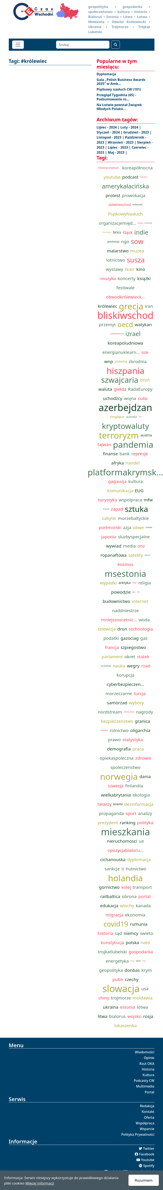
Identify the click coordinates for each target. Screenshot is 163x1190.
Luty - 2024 (129, 127)
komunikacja (120, 490)
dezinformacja (138, 804)
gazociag (130, 638)
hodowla (104, 730)
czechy (132, 979)
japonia (108, 537)
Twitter (148, 1148)
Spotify (148, 1165)
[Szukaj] (82, 45)
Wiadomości (144, 1052)
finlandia (134, 786)
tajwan (104, 444)
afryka (117, 463)
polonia (121, 361)
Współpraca (145, 1123)
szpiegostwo (133, 647)
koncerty (127, 278)
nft (140, 416)
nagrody (144, 712)
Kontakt (148, 1111)
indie (141, 232)
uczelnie (106, 666)
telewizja (107, 629)
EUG (139, 490)
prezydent (108, 822)
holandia (125, 877)
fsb (138, 592)
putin (117, 979)
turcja (139, 693)
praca (138, 749)
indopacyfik (137, 204)
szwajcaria (119, 379)
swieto (146, 933)
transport (142, 887)
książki (144, 278)
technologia (141, 629)
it (122, 869)
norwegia (119, 776)
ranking (127, 822)
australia (131, 417)
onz (141, 546)
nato (145, 942)
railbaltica (110, 896)
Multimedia (145, 1086)
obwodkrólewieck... (125, 297)
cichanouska (113, 859)
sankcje (112, 869)
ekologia (141, 795)
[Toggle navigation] (18, 44)
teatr (130, 269)
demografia (119, 749)
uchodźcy (112, 398)
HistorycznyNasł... (109, 168)
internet (140, 601)
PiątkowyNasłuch (125, 214)
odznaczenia (129, 712)
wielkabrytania (116, 795)
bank (124, 454)
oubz (143, 398)
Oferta (149, 1117)
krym (146, 970)
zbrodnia (138, 361)
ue (141, 841)
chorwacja (107, 232)
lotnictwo (115, 260)
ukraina (110, 1007)
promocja (113, 241)
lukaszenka (125, 1025)
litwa (102, 1016)
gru (133, 592)
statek (143, 656)
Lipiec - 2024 (107, 127)
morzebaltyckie (133, 518)
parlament (112, 656)
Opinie (149, 1057)
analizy (145, 813)
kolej (126, 887)
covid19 (116, 924)
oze (145, 352)
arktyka (124, 582)
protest (112, 195)
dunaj (140, 223)
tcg (143, 961)
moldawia (143, 998)
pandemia (133, 444)
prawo (114, 739)
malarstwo (117, 251)
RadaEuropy (140, 389)
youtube (112, 177)
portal (144, 896)
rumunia (139, 924)
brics (117, 232)
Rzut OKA (146, 1063)
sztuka (136, 509)
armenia (143, 177)
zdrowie (143, 758)
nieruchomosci (122, 841)
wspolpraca (130, 500)
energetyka (117, 961)
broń (145, 380)
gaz (144, 638)
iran (149, 306)
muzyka (108, 278)
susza (136, 260)
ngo (125, 241)
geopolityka (111, 970)
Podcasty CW (144, 1080)
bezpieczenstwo (117, 721)
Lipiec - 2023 (118, 147)
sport (131, 813)
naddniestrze (125, 610)
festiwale (125, 288)
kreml (118, 804)
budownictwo (116, 601)
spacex (147, 555)
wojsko (134, 1016)
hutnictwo (136, 869)
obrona (129, 896)
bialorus (117, 1016)
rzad (145, 666)
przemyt (107, 324)
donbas (132, 970)
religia (144, 583)
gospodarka (140, 952)
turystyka (107, 500)
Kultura (148, 1075)
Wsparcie (147, 1128)
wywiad (113, 546)
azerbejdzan (125, 407)
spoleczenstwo (125, 767)
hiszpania (125, 370)
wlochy (127, 905)
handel (133, 463)
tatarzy (105, 804)
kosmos (125, 564)
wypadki (108, 583)
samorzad (117, 703)
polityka (145, 822)
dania (145, 776)
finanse (110, 454)
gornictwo (109, 887)
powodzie (121, 592)
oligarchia (140, 730)
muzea (137, 251)
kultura (135, 481)
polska (132, 942)
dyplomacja (139, 859)
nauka (119, 666)
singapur (117, 416)
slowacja (121, 988)
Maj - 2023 (116, 152)
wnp (108, 361)
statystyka (132, 739)
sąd (118, 933)
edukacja (109, 905)
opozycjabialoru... (125, 850)
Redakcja (147, 1106)
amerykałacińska (125, 186)
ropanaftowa (113, 555)
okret (129, 656)
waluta (105, 389)
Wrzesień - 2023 (121, 142)
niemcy (131, 933)
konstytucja (112, 942)
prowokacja (133, 195)
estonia (127, 1007)
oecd (125, 324)
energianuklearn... (121, 352)
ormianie (148, 223)
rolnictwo (119, 730)
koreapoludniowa (125, 343)
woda (144, 620)
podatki (111, 638)
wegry (133, 666)
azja (127, 527)
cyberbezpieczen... (125, 684)
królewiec (107, 306)
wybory (136, 703)
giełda (120, 389)
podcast (130, 177)
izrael (133, 334)
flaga (134, 582)
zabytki (109, 518)
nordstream (110, 712)
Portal (149, 1092)
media (129, 546)
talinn (138, 961)
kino (140, 269)
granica (142, 721)
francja (112, 647)
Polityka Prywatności (137, 1134)
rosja (148, 1016)
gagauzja (117, 481)
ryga (132, 961)
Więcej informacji (39, 1183)
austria (146, 435)
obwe (138, 527)
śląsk (128, 232)
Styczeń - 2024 (109, 132)
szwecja (116, 786)
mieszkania (125, 831)
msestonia (125, 573)
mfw (148, 500)
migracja (114, 915)
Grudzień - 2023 (136, 132)
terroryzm (119, 435)
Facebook (146, 1154)
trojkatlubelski (112, 952)
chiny (103, 998)
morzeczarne (118, 693)
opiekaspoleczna (116, 758)
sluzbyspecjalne (134, 537)
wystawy (114, 269)
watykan (143, 324)
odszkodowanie (117, 333)
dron (122, 629)
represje (139, 454)
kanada (143, 905)
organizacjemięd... (117, 223)
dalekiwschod (119, 204)
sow (137, 241)
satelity (135, 555)
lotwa (142, 1007)
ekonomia (135, 915)
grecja (131, 306)
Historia (148, 1069)
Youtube (147, 1160)
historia (105, 933)
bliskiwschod (125, 315)
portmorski (110, 527)
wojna (130, 398)
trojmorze (121, 998)
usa (144, 988)
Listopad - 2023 (109, 137)
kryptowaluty (125, 426)
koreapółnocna (137, 168)
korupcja (125, 675)
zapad (117, 509)
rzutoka (149, 527)
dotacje (106, 509)
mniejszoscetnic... (119, 620)
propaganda (111, 813)
